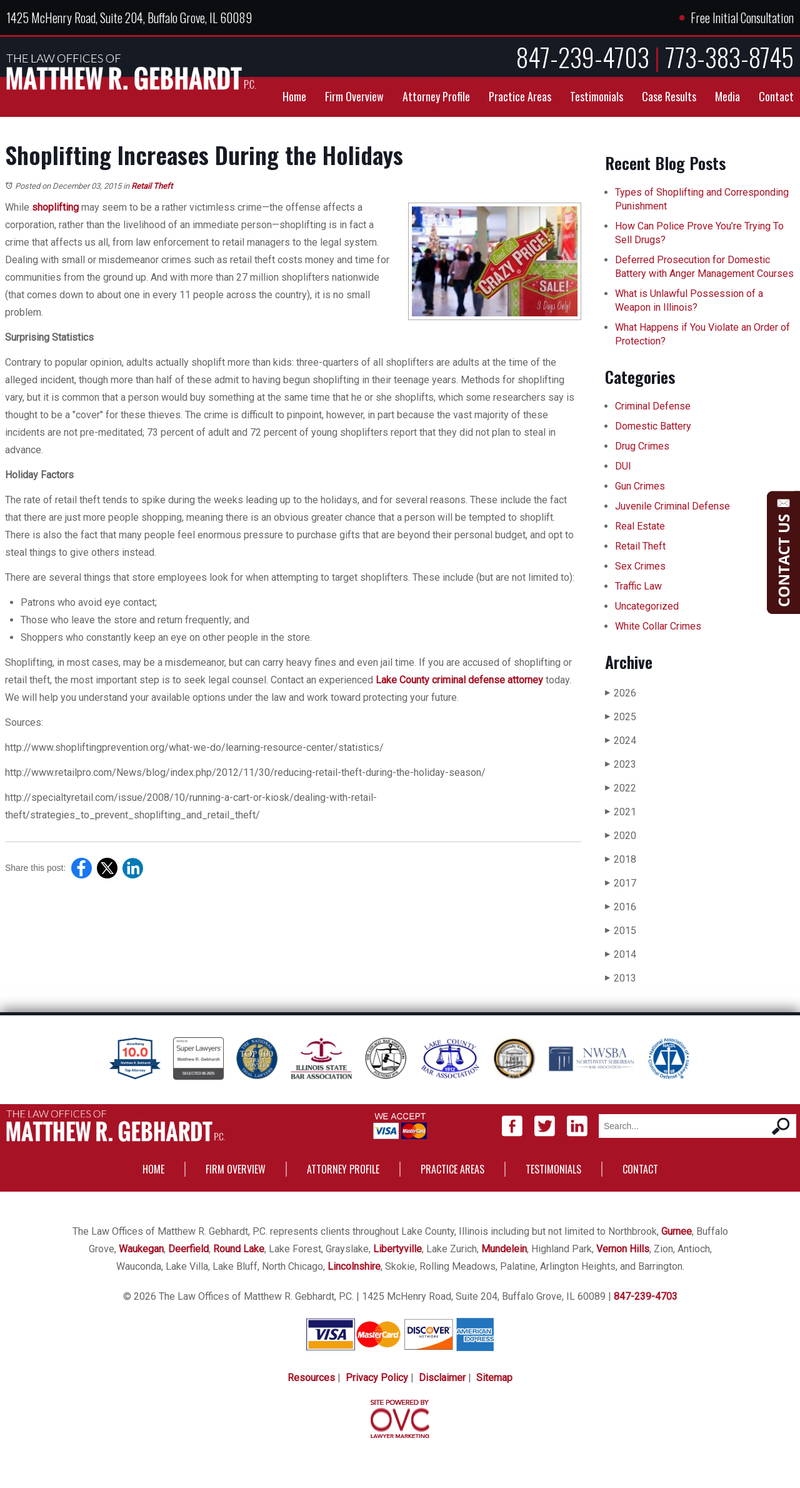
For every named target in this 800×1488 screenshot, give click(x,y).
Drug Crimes (642, 446)
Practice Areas (520, 96)
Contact (776, 96)
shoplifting (55, 207)
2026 (620, 693)
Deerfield (188, 1249)
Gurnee (676, 1231)
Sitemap (494, 1378)
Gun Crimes (640, 486)
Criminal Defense (653, 406)
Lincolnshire (354, 1266)
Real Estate (640, 526)
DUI (623, 466)
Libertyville (397, 1249)
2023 (620, 764)
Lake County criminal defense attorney (459, 680)
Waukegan (141, 1249)
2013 (620, 978)
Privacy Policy (377, 1378)
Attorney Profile (436, 96)
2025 (620, 716)
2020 (620, 835)
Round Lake (238, 1249)
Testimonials (596, 96)
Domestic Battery (653, 426)
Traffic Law (638, 586)
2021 (620, 811)
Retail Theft (151, 186)
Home (294, 96)
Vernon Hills (622, 1249)
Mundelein (504, 1249)
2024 (620, 740)
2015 (620, 930)
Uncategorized (647, 606)
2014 (620, 954)
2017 (620, 883)
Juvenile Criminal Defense (672, 506)
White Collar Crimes (658, 626)
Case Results (669, 96)
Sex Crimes (640, 566)
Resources (311, 1378)
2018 (620, 859)
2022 (620, 788)
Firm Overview (354, 96)
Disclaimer (442, 1378)
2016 (620, 906)
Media (727, 96)
